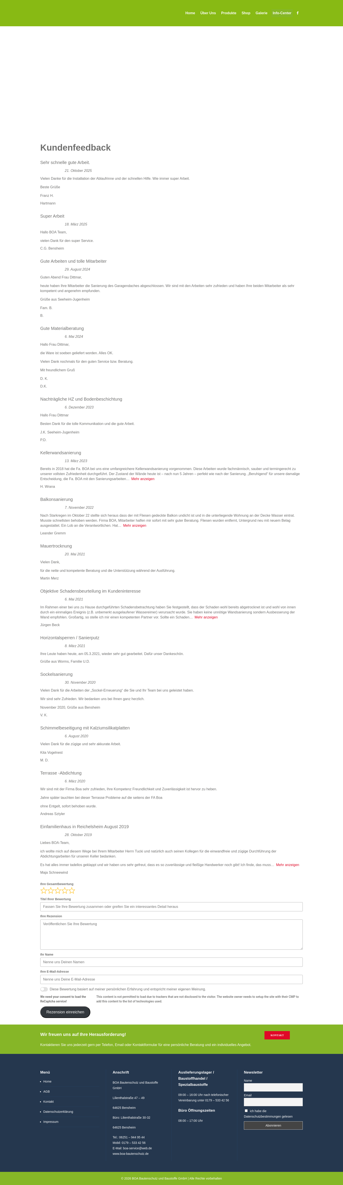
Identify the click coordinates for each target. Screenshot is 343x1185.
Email (248, 1095)
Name (248, 1080)
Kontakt (277, 1035)
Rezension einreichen (65, 1012)
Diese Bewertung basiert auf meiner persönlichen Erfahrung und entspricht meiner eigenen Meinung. (128, 989)
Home (47, 1081)
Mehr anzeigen (142, 479)
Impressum (50, 1121)
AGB (46, 1091)
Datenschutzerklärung (58, 1111)
